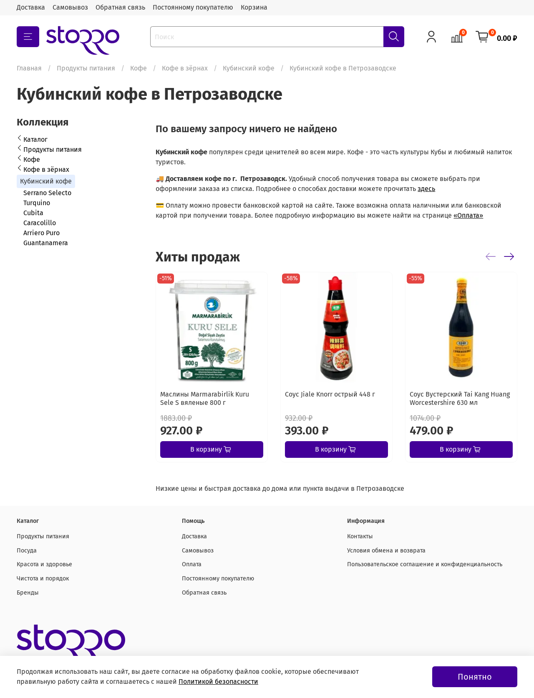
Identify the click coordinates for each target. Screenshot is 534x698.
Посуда (27, 550)
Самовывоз (70, 7)
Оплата (192, 564)
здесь (426, 189)
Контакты (360, 536)
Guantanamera (45, 243)
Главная (29, 68)
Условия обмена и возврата (386, 550)
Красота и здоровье (44, 564)
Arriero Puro (41, 233)
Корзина (254, 7)
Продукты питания (86, 68)
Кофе (138, 68)
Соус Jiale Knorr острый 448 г (330, 394)
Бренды (28, 592)
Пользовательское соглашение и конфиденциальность (424, 564)
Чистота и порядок (43, 578)
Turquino (36, 203)
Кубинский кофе (249, 68)
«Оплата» (468, 215)
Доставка (31, 7)
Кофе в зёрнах (185, 68)
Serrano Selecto (47, 193)
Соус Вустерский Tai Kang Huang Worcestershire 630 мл (460, 398)
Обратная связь (120, 7)
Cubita (33, 213)
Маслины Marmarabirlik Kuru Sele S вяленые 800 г (204, 398)
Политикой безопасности (218, 681)
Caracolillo (39, 223)
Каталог (35, 139)
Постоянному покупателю (193, 7)
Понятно (475, 677)
